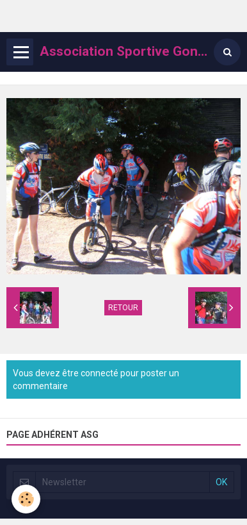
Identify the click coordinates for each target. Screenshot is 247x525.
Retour (123, 307)
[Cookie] (26, 499)
